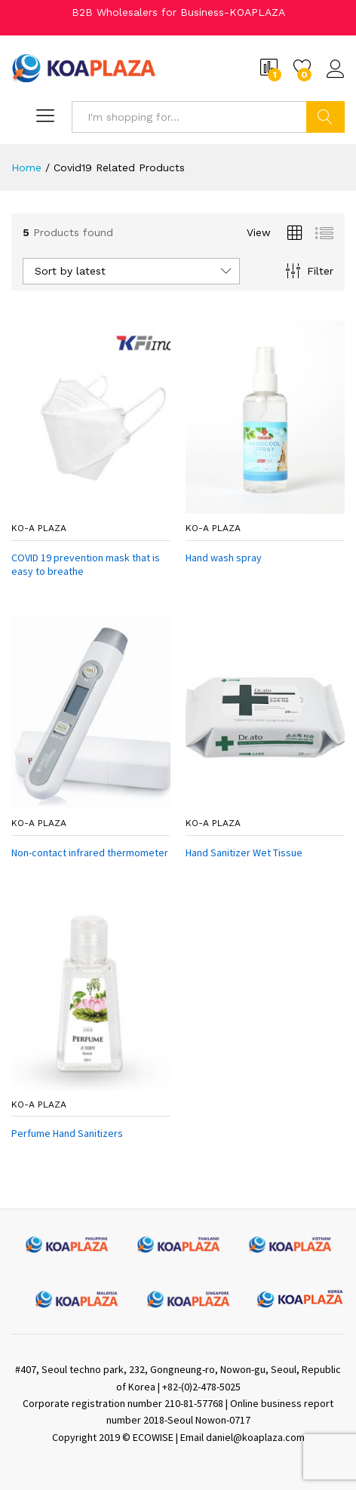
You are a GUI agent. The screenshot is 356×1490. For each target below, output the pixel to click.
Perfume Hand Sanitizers (67, 1133)
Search (325, 117)
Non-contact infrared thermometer (89, 852)
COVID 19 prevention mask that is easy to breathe (85, 564)
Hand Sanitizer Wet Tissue (244, 852)
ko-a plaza (38, 528)
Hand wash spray (224, 557)
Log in (336, 69)
